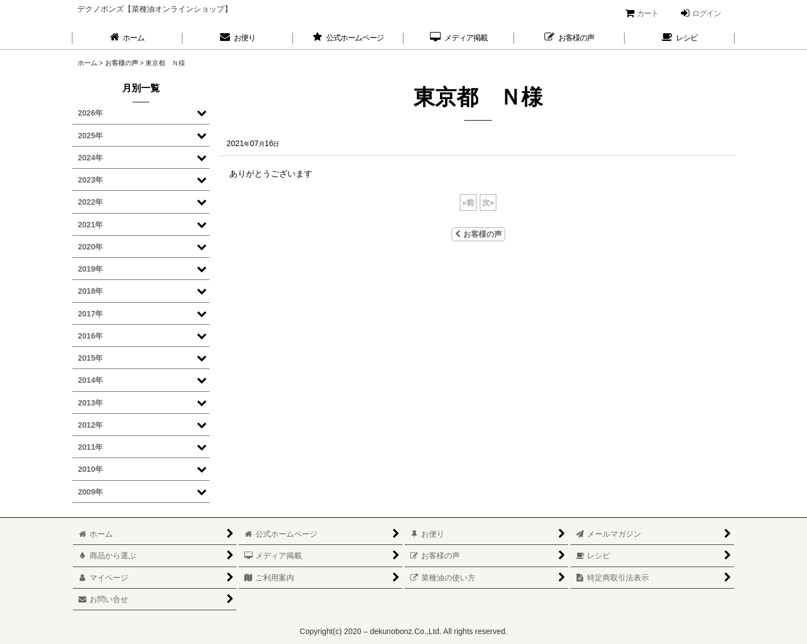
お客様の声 (478, 234)
